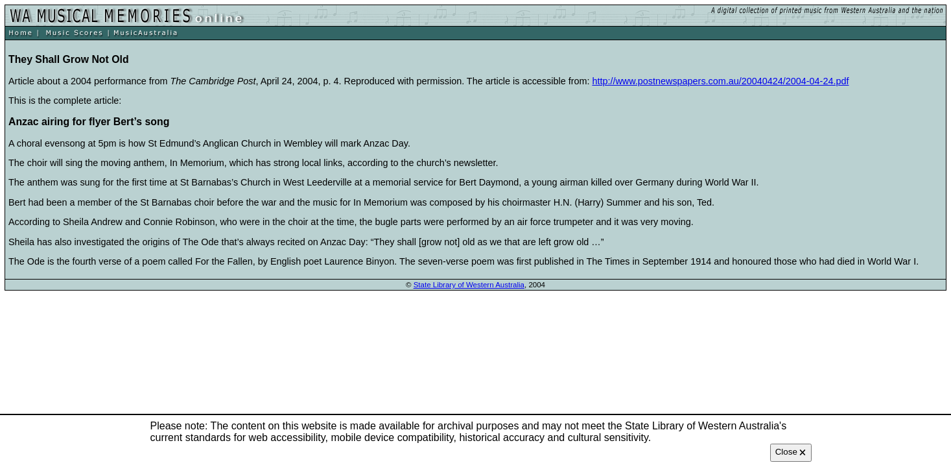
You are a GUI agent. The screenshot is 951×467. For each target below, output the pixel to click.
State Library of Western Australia (469, 285)
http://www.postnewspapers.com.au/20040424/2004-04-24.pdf (720, 81)
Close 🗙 (790, 452)
